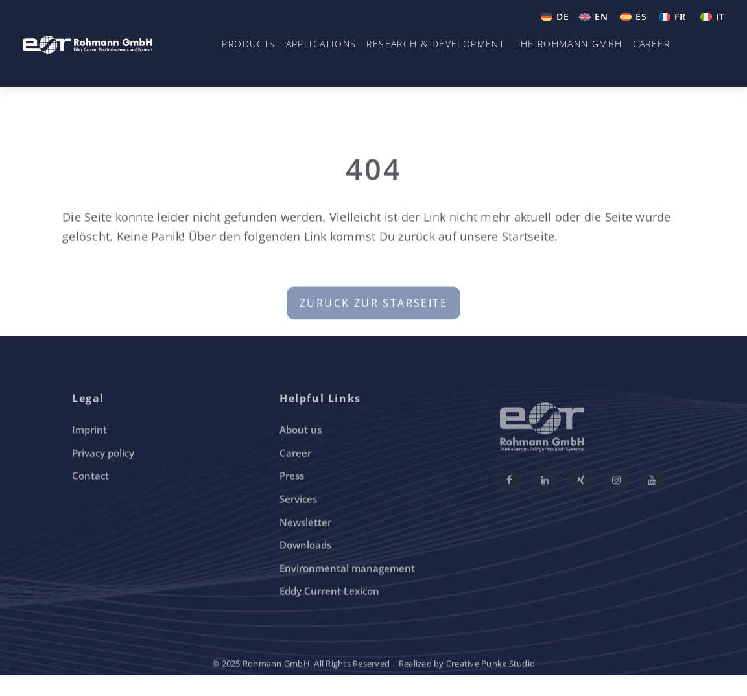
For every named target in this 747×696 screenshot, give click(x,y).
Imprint (89, 430)
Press (291, 476)
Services (298, 500)
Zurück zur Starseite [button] (373, 306)
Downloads (305, 546)
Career (651, 44)
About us (300, 430)
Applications (321, 44)
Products (248, 44)
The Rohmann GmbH (568, 44)
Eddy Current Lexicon (329, 592)
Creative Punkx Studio (490, 665)
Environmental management (347, 569)
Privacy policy (103, 454)
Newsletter (305, 522)
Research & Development (435, 44)
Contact (90, 476)
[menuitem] (555, 16)
